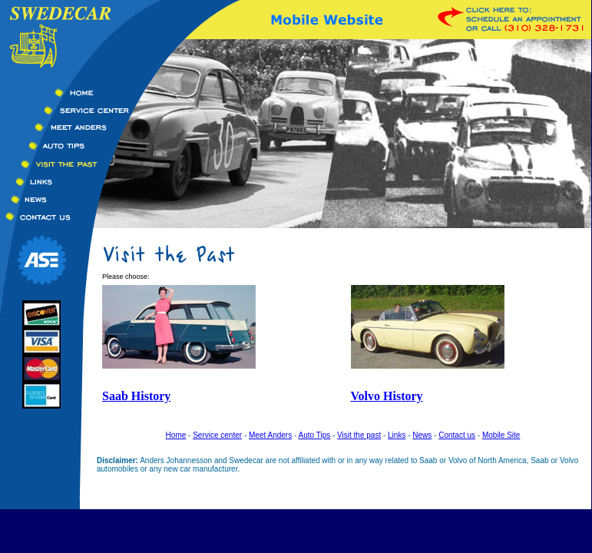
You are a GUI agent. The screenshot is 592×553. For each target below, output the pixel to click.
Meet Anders (270, 435)
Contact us (456, 435)
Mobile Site (501, 435)
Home (176, 435)
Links (396, 435)
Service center (217, 435)
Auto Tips (315, 435)
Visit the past (359, 435)
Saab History (136, 395)
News (422, 435)
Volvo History (387, 395)
